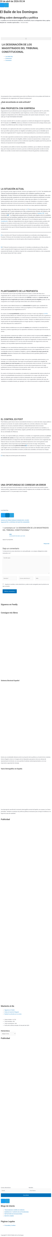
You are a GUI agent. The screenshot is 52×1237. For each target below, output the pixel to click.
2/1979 (46, 313)
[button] (26, 38)
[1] (28, 209)
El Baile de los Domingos (19, 12)
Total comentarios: (9, 1023)
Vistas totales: (8, 1019)
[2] (1, 247)
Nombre (31, 1187)
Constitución (4, 221)
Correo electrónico (6, 1187)
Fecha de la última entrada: (11, 1025)
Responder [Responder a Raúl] (46, 543)
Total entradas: (8, 1021)
